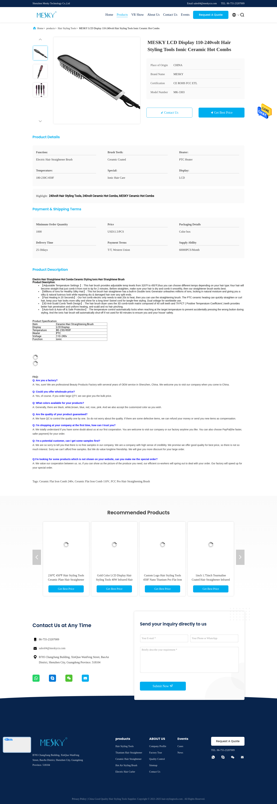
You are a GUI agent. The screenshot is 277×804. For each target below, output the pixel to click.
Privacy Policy (79, 799)
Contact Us (170, 14)
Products (122, 14)
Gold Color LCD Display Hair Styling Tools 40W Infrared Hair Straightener (114, 579)
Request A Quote (211, 15)
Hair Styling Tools (67, 28)
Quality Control (157, 759)
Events (185, 14)
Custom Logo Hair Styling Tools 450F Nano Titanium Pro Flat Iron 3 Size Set (162, 579)
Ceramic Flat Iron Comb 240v (56, 481)
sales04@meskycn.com (52, 648)
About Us (153, 14)
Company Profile (157, 746)
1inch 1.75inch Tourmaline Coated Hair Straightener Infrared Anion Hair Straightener (211, 579)
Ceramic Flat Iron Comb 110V (92, 481)
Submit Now (163, 686)
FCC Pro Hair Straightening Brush (130, 481)
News (180, 752)
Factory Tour (155, 752)
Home (109, 14)
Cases (180, 746)
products (50, 28)
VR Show (137, 14)
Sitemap (153, 765)
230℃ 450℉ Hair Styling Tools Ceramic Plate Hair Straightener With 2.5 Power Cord (66, 579)
